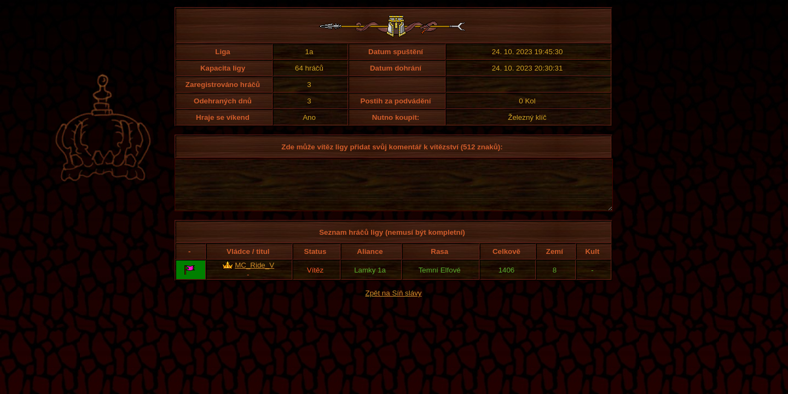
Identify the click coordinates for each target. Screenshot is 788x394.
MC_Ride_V (254, 275)
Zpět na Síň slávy (394, 303)
